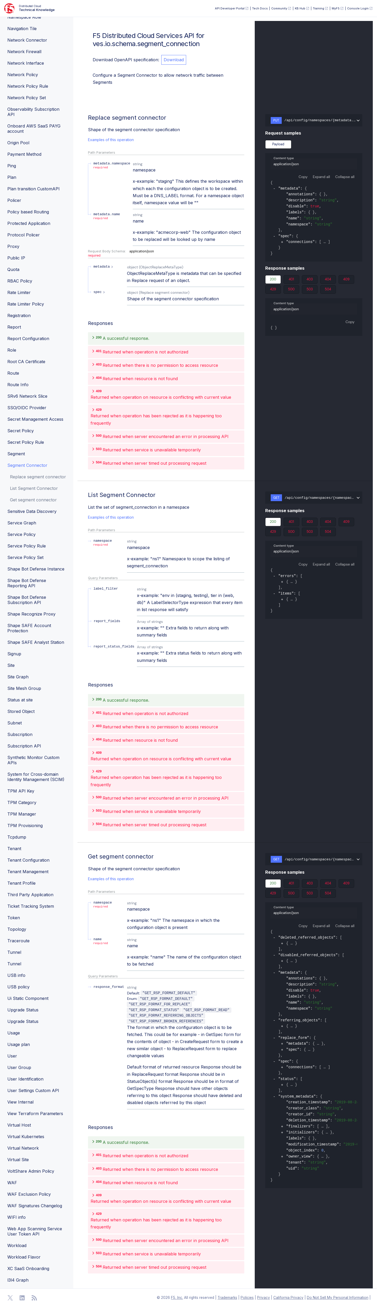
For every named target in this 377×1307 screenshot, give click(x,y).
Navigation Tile (22, 28)
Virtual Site (18, 1159)
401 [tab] (291, 280)
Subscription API (24, 746)
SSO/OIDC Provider (26, 407)
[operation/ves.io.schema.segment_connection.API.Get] (85, 856)
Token (13, 917)
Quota (13, 269)
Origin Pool (18, 142)
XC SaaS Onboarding (28, 1268)
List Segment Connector (34, 488)
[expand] (282, 243)
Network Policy (22, 74)
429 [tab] (273, 290)
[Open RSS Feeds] (34, 1298)
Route (13, 373)
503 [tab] (310, 290)
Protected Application (28, 223)
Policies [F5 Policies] (247, 1297)
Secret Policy (20, 430)
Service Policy (21, 534)
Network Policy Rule (27, 86)
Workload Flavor (24, 1257)
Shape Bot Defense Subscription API (26, 600)
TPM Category (21, 802)
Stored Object (21, 711)
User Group (19, 1067)
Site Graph (18, 676)
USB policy (18, 986)
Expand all (321, 176)
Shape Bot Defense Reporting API (26, 583)
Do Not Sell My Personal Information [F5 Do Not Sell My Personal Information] (337, 1297)
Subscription (19, 734)
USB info (16, 975)
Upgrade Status (22, 1009)
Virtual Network (23, 1148)
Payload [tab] (278, 144)
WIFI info (16, 1217)
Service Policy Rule (26, 546)
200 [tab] (273, 280)
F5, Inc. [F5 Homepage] (177, 1297)
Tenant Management (27, 871)
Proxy (13, 246)
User (12, 1056)
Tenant (14, 848)
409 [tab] (346, 280)
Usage (13, 1032)
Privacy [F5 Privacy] (263, 1297)
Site (11, 665)
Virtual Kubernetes (25, 1136)
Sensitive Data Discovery (32, 511)
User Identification (25, 1079)
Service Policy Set (25, 557)
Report (14, 327)
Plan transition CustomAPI (33, 188)
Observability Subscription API (33, 112)
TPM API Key (20, 791)
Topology (16, 929)
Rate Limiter (19, 292)
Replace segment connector (38, 476)
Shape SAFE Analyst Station (35, 642)
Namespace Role (24, 17)
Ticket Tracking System (30, 906)
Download (174, 59)
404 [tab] (328, 280)
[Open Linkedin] (22, 1298)
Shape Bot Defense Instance (35, 569)
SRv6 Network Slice (27, 396)
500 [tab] (291, 290)
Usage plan (18, 1044)
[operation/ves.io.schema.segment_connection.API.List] (85, 495)
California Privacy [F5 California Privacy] (288, 1297)
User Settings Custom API (33, 1090)
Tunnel (14, 952)
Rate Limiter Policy (25, 304)
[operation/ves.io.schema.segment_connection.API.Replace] (85, 117)
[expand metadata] (103, 267)
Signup (14, 653)
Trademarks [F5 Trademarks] (227, 1297)
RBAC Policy (19, 281)
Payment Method (24, 154)
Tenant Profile (21, 883)
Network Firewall (24, 51)
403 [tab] (310, 280)
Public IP (16, 258)
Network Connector (27, 40)
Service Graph (21, 522)
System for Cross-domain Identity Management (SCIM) (35, 777)
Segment (16, 453)
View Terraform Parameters (35, 1113)
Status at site (20, 699)
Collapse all (344, 176)
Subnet (14, 723)
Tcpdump (16, 837)
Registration (19, 315)
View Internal (20, 1102)
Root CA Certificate (26, 361)
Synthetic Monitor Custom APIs (33, 760)
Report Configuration (28, 338)
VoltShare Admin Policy (30, 1171)
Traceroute (18, 940)
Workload (16, 1245)
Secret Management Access (35, 419)
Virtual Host (19, 1125)
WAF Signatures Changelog (34, 1205)
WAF (12, 1182)
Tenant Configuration (28, 860)
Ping (11, 165)
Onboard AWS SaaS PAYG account (33, 128)
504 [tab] (328, 290)
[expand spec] (99, 292)
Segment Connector (27, 465)
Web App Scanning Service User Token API (34, 1231)
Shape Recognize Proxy (31, 614)
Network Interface (25, 63)
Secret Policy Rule (25, 442)
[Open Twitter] (10, 1298)
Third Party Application (30, 894)
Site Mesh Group (24, 688)
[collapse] (274, 189)
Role (11, 350)
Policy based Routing (28, 211)
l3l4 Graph (18, 1280)
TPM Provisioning (25, 825)
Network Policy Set (26, 97)
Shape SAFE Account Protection (29, 628)
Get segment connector (33, 499)
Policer (14, 200)
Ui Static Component (27, 998)
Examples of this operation (111, 139)
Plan (11, 177)
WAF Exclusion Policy (29, 1194)
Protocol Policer (23, 234)
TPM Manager (21, 814)
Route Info (18, 384)
